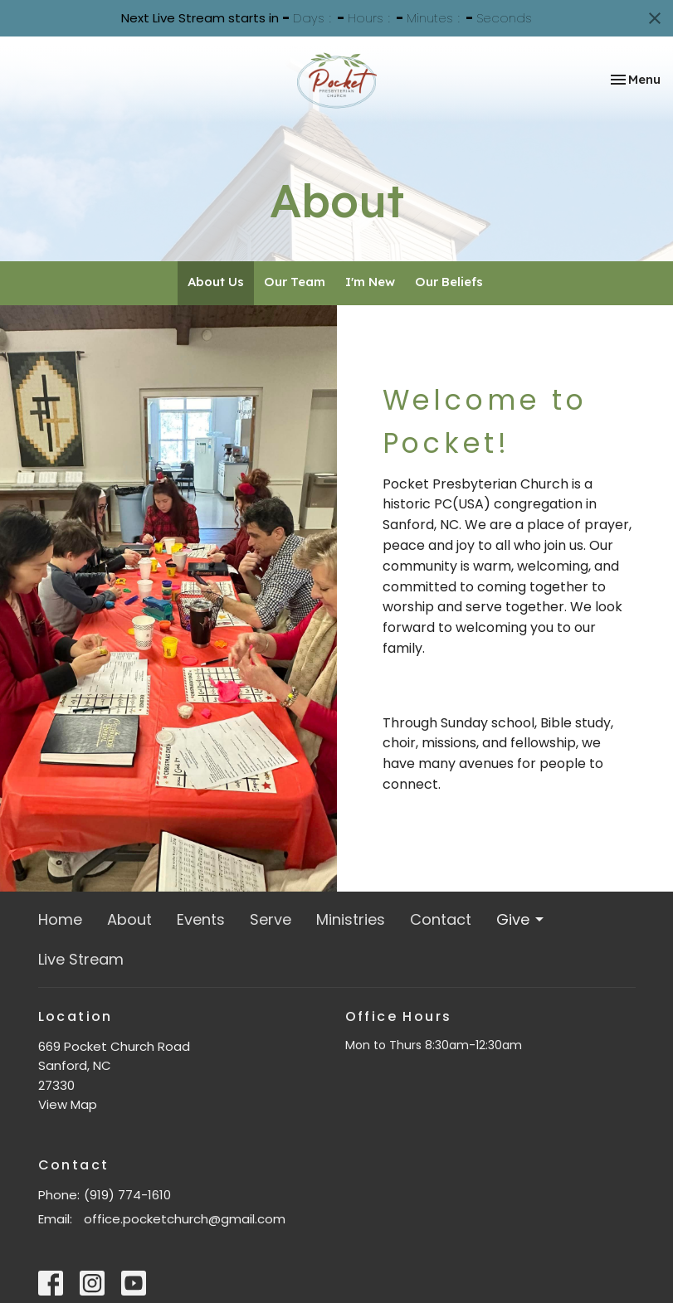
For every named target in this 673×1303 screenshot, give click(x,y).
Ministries (350, 919)
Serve (270, 919)
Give (521, 919)
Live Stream (81, 959)
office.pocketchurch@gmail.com (184, 1219)
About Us (216, 281)
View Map (67, 1104)
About (129, 919)
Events (201, 919)
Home (60, 919)
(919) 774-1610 (127, 1194)
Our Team (294, 281)
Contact (440, 919)
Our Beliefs (449, 281)
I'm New (370, 281)
